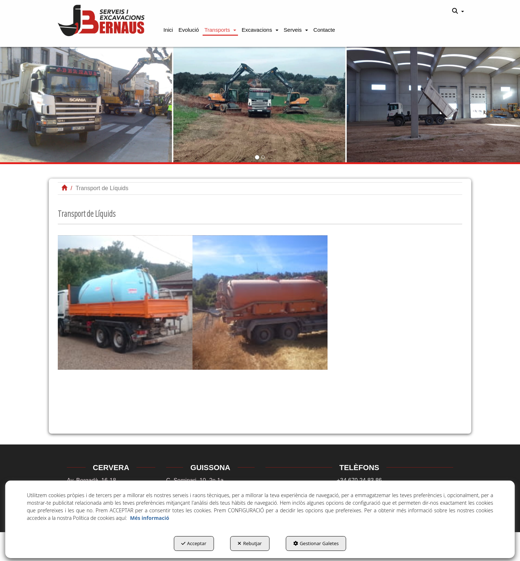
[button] (101, 21)
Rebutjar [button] (250, 543)
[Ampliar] (125, 302)
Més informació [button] (149, 517)
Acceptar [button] (193, 543)
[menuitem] (458, 11)
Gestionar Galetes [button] (316, 543)
